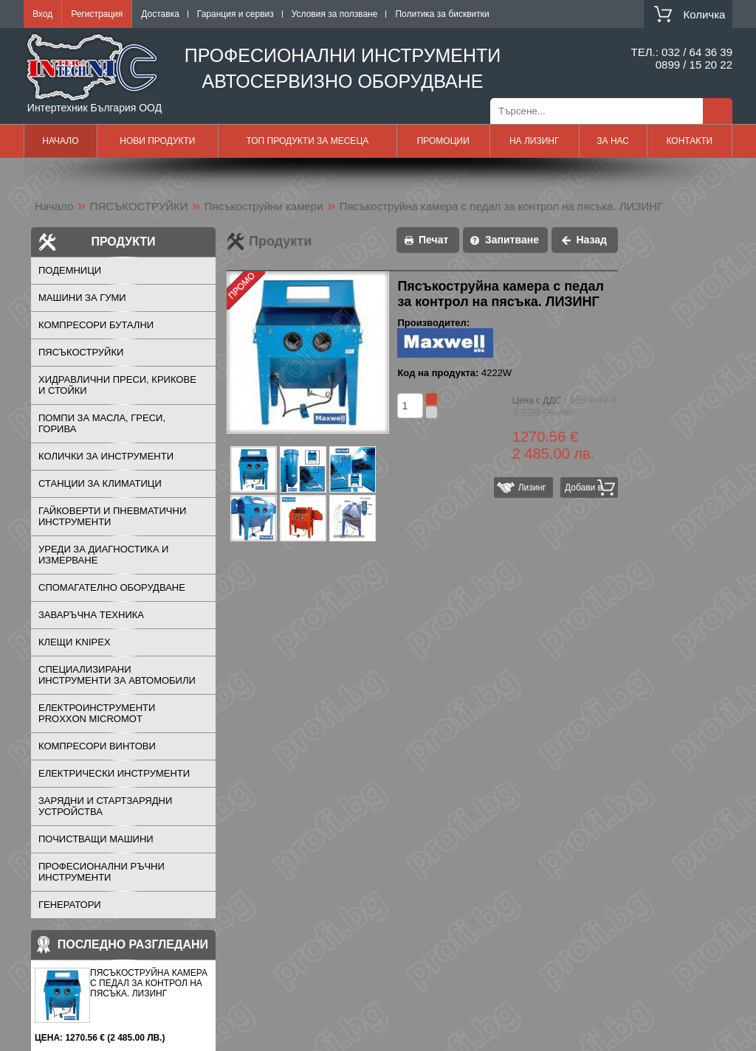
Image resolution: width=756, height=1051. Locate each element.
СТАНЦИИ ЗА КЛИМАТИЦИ (100, 483)
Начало (60, 141)
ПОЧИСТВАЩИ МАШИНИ (96, 838)
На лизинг (534, 141)
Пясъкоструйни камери (264, 206)
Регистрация (97, 14)
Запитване (512, 240)
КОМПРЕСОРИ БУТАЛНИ (96, 324)
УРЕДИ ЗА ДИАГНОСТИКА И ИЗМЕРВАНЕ (103, 555)
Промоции (443, 141)
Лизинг (529, 487)
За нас (613, 141)
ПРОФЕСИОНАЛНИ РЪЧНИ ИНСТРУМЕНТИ (101, 872)
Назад (591, 240)
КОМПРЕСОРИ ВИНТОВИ (97, 746)
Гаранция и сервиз (235, 14)
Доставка (160, 14)
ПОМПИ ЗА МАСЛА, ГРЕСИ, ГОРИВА (101, 423)
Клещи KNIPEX (74, 642)
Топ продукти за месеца (307, 141)
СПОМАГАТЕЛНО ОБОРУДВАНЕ (111, 587)
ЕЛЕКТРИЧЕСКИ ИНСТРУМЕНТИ (114, 773)
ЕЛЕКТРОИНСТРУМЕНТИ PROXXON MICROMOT (96, 713)
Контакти (689, 141)
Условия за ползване (335, 14)
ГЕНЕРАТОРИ (69, 904)
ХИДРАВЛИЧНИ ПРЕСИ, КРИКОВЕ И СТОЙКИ (117, 385)
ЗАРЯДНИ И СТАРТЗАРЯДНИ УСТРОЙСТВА (105, 806)
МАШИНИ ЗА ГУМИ (82, 297)
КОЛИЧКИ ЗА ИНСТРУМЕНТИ (105, 456)
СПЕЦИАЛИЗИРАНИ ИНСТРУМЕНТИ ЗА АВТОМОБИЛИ (117, 675)
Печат (433, 240)
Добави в (583, 487)
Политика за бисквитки (442, 14)
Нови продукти (157, 141)
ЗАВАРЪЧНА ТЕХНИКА (91, 614)
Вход (42, 14)
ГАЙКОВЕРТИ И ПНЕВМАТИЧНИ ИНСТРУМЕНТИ (112, 516)
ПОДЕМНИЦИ (69, 270)
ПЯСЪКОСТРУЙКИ (139, 206)
